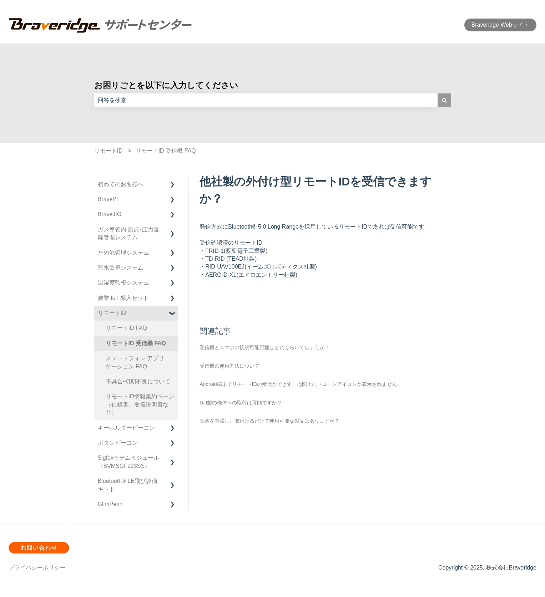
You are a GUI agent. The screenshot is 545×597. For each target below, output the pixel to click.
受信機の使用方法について (229, 366)
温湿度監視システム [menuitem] (123, 283)
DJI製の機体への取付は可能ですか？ (241, 402)
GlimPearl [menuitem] (110, 504)
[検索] (444, 100)
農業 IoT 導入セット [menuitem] (123, 298)
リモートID (108, 151)
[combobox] (266, 100)
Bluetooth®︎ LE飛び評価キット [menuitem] (127, 485)
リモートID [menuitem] (112, 313)
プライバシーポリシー (37, 568)
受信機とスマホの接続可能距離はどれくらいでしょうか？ (264, 347)
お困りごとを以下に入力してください (166, 85)
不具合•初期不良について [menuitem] (138, 381)
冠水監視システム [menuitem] (120, 268)
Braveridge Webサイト (500, 25)
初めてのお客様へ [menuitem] (120, 184)
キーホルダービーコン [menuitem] (126, 428)
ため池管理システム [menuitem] (123, 253)
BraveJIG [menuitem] (110, 214)
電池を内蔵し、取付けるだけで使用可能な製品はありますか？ (269, 421)
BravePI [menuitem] (108, 199)
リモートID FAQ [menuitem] (126, 328)
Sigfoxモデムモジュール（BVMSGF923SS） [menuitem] (128, 462)
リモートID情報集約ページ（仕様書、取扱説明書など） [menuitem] (140, 404)
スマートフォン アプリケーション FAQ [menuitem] (135, 362)
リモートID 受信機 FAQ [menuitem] (136, 343)
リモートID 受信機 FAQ (166, 151)
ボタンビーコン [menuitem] (118, 443)
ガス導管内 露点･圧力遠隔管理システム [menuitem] (128, 233)
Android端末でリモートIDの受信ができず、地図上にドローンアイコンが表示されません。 (301, 384)
